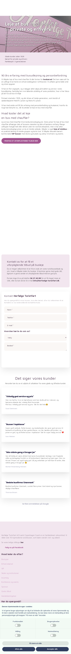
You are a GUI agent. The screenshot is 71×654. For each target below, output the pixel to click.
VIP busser (16, 134)
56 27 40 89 (35, 278)
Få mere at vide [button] (35, 643)
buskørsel (47, 79)
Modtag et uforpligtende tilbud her (21, 141)
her (22, 542)
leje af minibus (60, 129)
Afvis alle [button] (18, 649)
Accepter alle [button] (52, 649)
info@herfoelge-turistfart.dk (46, 281)
